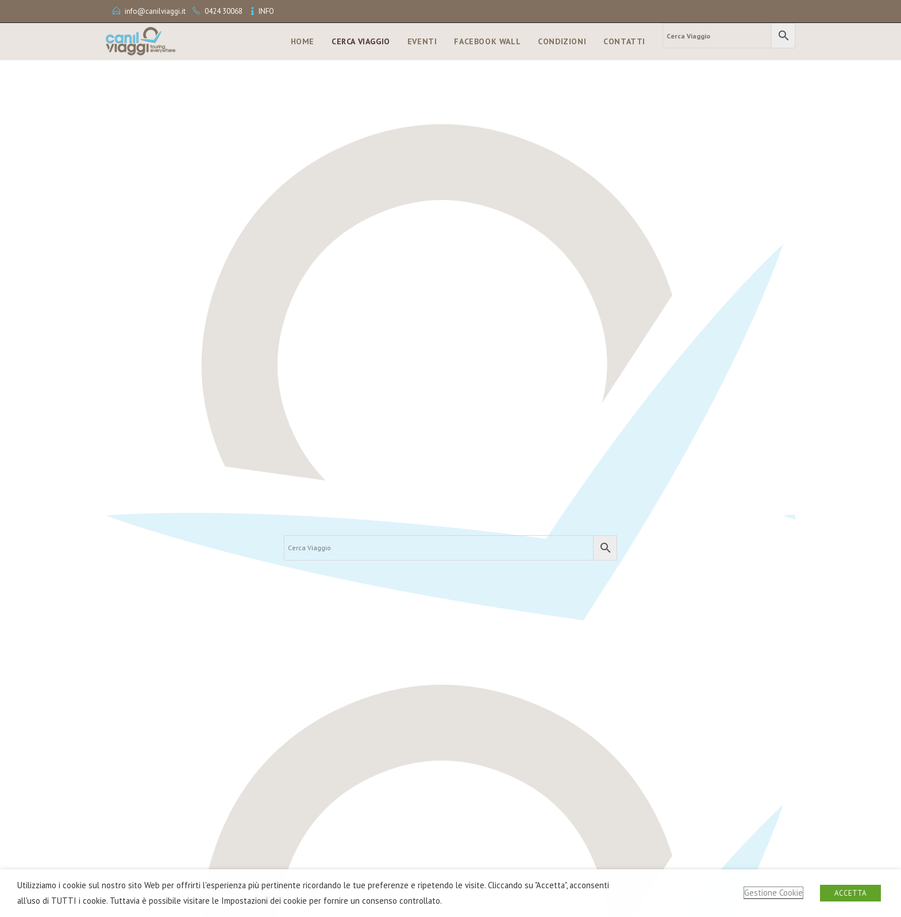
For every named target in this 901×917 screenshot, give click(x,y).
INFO (266, 11)
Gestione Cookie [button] (773, 892)
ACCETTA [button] (850, 893)
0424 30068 (223, 11)
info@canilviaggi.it (155, 11)
